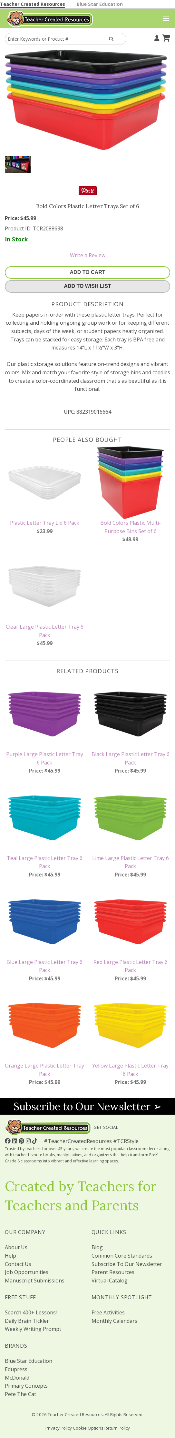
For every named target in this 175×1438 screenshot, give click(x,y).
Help (10, 1255)
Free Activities (108, 1312)
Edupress (16, 1369)
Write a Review (87, 255)
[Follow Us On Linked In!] (15, 1141)
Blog (97, 1247)
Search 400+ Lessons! (31, 1312)
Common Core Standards (122, 1255)
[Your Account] (156, 37)
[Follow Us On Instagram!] (29, 1141)
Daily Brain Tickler (27, 1320)
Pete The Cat (20, 1394)
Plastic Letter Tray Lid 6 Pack (44, 522)
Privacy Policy (58, 1428)
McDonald (17, 1377)
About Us (16, 1247)
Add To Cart (87, 272)
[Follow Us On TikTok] (35, 1141)
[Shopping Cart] (165, 37)
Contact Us (18, 1264)
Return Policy (117, 1428)
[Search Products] (111, 39)
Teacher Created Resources (32, 4)
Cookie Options (88, 1428)
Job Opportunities (26, 1272)
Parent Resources (113, 1272)
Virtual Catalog (110, 1280)
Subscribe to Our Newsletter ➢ (88, 1106)
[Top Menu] (164, 18)
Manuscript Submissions (34, 1280)
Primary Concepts (26, 1385)
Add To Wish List (87, 286)
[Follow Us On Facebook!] (8, 1141)
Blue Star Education (100, 4)
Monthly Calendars (114, 1320)
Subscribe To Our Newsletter (127, 1264)
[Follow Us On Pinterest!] (22, 1141)
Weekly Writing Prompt (33, 1328)
